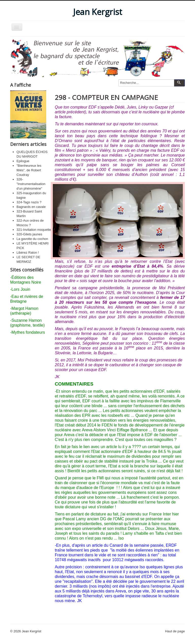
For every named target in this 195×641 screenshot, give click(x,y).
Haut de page (175, 631)
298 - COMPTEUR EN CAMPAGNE (106, 97)
